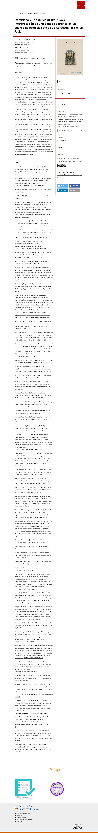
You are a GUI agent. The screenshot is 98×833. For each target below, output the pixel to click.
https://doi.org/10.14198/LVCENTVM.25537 (32, 58)
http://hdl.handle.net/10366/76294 (26, 642)
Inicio (16, 13)
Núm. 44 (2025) (32, 13)
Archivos (23, 13)
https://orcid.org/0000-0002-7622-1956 (24, 52)
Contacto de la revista (24, 813)
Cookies (19, 821)
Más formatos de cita (65, 130)
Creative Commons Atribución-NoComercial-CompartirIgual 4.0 (69, 175)
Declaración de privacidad (25, 819)
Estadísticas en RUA (64, 94)
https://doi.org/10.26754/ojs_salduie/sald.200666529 (31, 713)
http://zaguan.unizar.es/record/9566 (26, 672)
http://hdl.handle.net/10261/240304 (35, 340)
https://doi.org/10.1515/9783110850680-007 (29, 449)
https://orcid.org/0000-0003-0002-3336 (24, 44)
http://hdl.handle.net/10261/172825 (26, 356)
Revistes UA (20, 815)
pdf (61, 81)
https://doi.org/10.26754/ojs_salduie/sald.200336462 (31, 248)
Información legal (22, 817)
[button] (62, 186)
